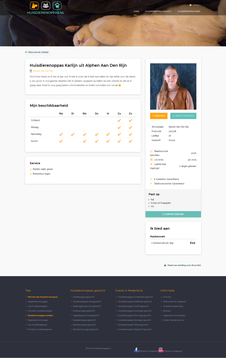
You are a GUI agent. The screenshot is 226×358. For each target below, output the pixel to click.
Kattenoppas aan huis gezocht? (87, 306)
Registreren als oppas (38, 302)
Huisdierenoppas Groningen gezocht (134, 311)
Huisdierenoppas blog (173, 306)
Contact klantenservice (173, 320)
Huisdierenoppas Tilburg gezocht (133, 325)
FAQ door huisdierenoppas (40, 311)
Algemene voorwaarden (174, 315)
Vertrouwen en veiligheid (174, 302)
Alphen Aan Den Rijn (43, 71)
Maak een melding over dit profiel (182, 265)
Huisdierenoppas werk (189, 11)
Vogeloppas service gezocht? (86, 315)
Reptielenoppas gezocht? (84, 320)
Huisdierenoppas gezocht (158, 11)
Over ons (167, 297)
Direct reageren (183, 116)
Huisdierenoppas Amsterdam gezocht (135, 297)
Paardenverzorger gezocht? (85, 329)
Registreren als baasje (38, 320)
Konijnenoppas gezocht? (84, 311)
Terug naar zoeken (37, 52)
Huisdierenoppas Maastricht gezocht (134, 329)
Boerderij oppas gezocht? (84, 325)
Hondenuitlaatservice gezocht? (87, 302)
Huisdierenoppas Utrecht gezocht (133, 306)
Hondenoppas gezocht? (83, 297)
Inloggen (195, 5)
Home (136, 11)
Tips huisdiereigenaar (37, 325)
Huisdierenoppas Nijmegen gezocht (134, 320)
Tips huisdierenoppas (37, 306)
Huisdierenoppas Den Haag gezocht (134, 315)
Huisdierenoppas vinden (40, 315)
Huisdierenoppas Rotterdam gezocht (135, 302)
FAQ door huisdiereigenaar (40, 329)
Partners (167, 311)
